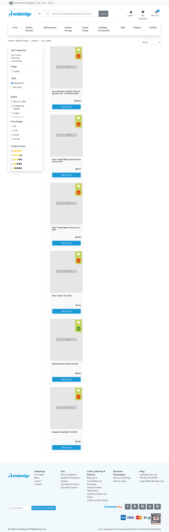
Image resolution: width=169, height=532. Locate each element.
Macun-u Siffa (19, 101)
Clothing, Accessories (104, 29)
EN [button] (43, 2)
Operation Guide (69, 487)
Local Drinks (16, 61)
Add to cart (66, 311)
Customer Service (148, 474)
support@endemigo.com (151, 481)
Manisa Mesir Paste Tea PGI (65, 364)
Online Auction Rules (97, 500)
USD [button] (50, 2)
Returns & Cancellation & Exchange (94, 480)
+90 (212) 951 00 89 (148, 477)
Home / (11, 40)
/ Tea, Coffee (44, 40)
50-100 (16, 139)
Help (38, 2)
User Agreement (106, 529)
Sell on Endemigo (122, 477)
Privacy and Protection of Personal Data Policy (138, 529)
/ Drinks (33, 40)
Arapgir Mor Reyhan (18, 107)
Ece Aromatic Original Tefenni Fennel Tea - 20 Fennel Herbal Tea (66, 93)
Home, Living (85, 29)
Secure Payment (69, 474)
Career (37, 481)
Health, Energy (68, 29)
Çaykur (16, 113)
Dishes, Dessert (29, 29)
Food (14, 27)
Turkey (16, 71)
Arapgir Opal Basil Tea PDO (64, 432)
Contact (38, 484)
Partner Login (119, 481)
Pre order (17, 87)
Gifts (123, 27)
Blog (36, 477)
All (14, 126)
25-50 (16, 135)
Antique (137, 27)
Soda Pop (15, 58)
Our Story (39, 474)
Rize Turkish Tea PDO (62, 296)
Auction (153, 27)
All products (18, 83)
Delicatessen (49, 27)
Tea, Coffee (16, 55)
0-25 (15, 130)
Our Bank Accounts (70, 484)
